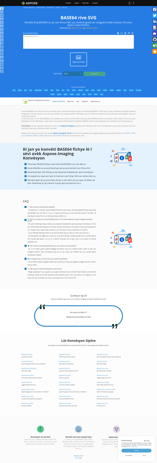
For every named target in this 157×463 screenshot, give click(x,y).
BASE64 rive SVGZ (27, 396)
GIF (68, 90)
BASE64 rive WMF (27, 403)
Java (23, 135)
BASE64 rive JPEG (27, 361)
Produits (68, 3)
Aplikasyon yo (95, 101)
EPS (84, 94)
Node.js (36, 135)
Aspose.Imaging (115, 440)
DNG (65, 94)
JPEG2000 (38, 90)
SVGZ (131, 90)
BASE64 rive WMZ (65, 403)
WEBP (119, 90)
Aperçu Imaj (78, 62)
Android (29, 135)
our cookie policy (132, 446)
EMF (92, 90)
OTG (78, 94)
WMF (105, 90)
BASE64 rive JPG (102, 354)
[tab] (76, 322)
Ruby (42, 135)
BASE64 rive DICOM (28, 389)
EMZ (98, 90)
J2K (31, 90)
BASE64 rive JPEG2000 (28, 368)
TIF (63, 90)
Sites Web (85, 3)
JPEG (19, 90)
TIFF (57, 90)
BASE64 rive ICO (102, 403)
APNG (80, 90)
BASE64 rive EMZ (102, 396)
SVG (72, 73)
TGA (87, 90)
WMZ (112, 90)
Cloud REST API (59, 135)
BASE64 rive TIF (26, 382)
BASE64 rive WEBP (103, 382)
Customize (128, 455)
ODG (71, 94)
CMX (95, 94)
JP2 (25, 90)
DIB (52, 90)
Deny (144, 455)
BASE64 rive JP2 (64, 361)
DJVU (59, 94)
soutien (76, 3)
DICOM (138, 90)
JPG (14, 90)
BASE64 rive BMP (65, 375)
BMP (46, 90)
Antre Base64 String (30, 33)
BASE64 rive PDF (27, 354)
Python (128, 133)
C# (123, 133)
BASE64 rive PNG (102, 368)
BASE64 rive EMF (64, 396)
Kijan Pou (70, 101)
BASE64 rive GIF (64, 368)
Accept (136, 450)
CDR (89, 94)
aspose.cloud (91, 28)
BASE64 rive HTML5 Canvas (106, 389)
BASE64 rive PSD (64, 354)
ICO (101, 94)
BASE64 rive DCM (65, 389)
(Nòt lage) (78, 458)
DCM (52, 94)
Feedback (85, 101)
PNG (73, 90)
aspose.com (76, 28)
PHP (133, 133)
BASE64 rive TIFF (102, 375)
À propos (95, 3)
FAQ (77, 101)
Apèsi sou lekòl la (59, 101)
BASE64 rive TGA (64, 382)
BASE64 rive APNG (27, 375)
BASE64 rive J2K (102, 361)
